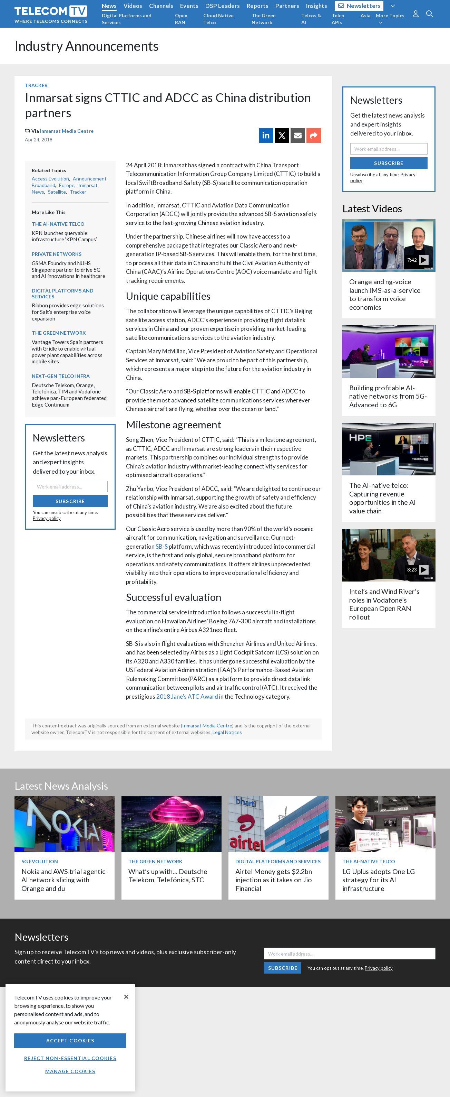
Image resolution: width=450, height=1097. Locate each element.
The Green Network (264, 18)
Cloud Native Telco (218, 18)
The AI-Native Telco (58, 224)
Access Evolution (50, 179)
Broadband (43, 185)
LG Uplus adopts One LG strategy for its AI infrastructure (378, 879)
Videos (133, 5)
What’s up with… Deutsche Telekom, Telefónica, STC (167, 875)
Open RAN (181, 18)
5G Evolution (39, 861)
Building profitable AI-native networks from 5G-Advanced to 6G (388, 396)
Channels (161, 5)
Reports (257, 5)
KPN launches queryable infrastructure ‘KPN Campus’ (64, 236)
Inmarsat (88, 185)
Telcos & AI (311, 18)
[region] (70, 1037)
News (109, 5)
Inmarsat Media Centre (67, 131)
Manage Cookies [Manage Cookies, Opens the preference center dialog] (70, 1071)
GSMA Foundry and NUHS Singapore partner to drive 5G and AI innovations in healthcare (68, 269)
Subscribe (70, 501)
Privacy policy (47, 518)
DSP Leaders (222, 5)
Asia (366, 15)
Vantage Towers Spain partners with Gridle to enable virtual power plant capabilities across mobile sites (67, 351)
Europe (67, 185)
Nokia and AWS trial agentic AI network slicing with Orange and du (63, 879)
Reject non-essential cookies (70, 1058)
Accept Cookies (70, 1040)
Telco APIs (338, 18)
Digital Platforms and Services (126, 18)
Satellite (57, 192)
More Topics (390, 18)
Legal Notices (227, 732)
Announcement (90, 179)
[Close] (126, 996)
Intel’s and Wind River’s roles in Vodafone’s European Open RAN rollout (384, 604)
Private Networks (56, 254)
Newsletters (359, 5)
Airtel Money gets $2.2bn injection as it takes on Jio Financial (273, 879)
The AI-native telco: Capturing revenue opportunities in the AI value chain (382, 497)
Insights (316, 5)
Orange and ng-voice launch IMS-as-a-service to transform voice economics (385, 294)
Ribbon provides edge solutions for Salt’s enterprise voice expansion (68, 311)
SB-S (162, 546)
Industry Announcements (86, 46)
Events (189, 5)
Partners (287, 5)
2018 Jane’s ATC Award (187, 696)
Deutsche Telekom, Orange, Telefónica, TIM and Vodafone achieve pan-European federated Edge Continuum (69, 395)
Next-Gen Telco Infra (61, 376)
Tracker (36, 85)
